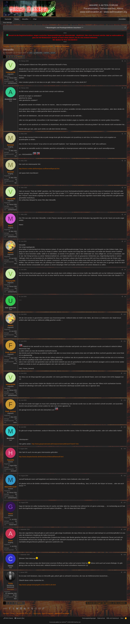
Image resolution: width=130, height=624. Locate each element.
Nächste (19, 57)
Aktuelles (25, 19)
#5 (125, 187)
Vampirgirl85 (8, 53)
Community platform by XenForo (65, 622)
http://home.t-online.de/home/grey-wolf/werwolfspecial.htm (39, 168)
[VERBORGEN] (12, 83)
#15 (125, 448)
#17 (125, 502)
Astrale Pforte (13, 524)
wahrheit (46, 53)
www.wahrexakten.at (91, 11)
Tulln (15, 263)
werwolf (53, 53)
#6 (125, 214)
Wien (15, 598)
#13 (125, 400)
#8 (125, 269)
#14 (125, 427)
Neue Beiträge (7, 22)
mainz (15, 363)
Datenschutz (101, 618)
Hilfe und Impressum (112, 618)
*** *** (64, 27)
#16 (125, 475)
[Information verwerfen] (125, 27)
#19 (125, 554)
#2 (125, 88)
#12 (125, 373)
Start (122, 618)
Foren (16, 19)
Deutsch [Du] (19, 618)
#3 (125, 133)
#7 (125, 241)
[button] (30, 19)
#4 (125, 160)
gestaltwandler (38, 53)
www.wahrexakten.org (115, 11)
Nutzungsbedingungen (89, 618)
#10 (125, 314)
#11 (125, 341)
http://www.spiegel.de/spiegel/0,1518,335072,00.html (37, 585)
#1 (125, 61)
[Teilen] (122, 61)
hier (16, 156)
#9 (125, 296)
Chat (34, 19)
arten (30, 53)
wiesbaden (14, 471)
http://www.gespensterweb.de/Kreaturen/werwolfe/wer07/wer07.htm (55, 444)
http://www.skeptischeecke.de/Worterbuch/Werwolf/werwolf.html (41, 457)
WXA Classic (8, 618)
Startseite (8, 19)
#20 (125, 572)
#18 (125, 529)
